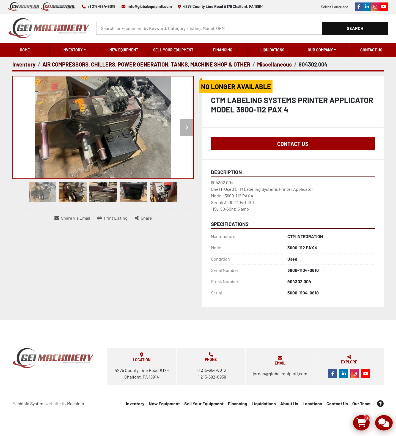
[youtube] (384, 6)
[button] (74, 50)
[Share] (143, 218)
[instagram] (375, 6)
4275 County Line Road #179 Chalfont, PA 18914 (223, 6)
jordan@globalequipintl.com (280, 373)
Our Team (361, 403)
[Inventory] (23, 64)
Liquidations (272, 50)
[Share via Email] (72, 218)
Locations (312, 403)
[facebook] (359, 6)
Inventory (72, 50)
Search (355, 28)
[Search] (209, 28)
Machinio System (28, 403)
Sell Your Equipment (173, 50)
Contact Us (371, 50)
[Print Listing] (112, 218)
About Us (289, 403)
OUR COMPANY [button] (320, 50)
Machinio (75, 403)
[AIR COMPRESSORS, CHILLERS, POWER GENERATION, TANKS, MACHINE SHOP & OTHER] (146, 64)
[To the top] (380, 404)
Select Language (334, 6)
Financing (222, 50)
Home (25, 50)
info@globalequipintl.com (150, 6)
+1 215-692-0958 (211, 376)
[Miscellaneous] (274, 64)
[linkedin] (367, 6)
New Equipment (123, 50)
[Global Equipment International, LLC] (53, 358)
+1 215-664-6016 (102, 6)
